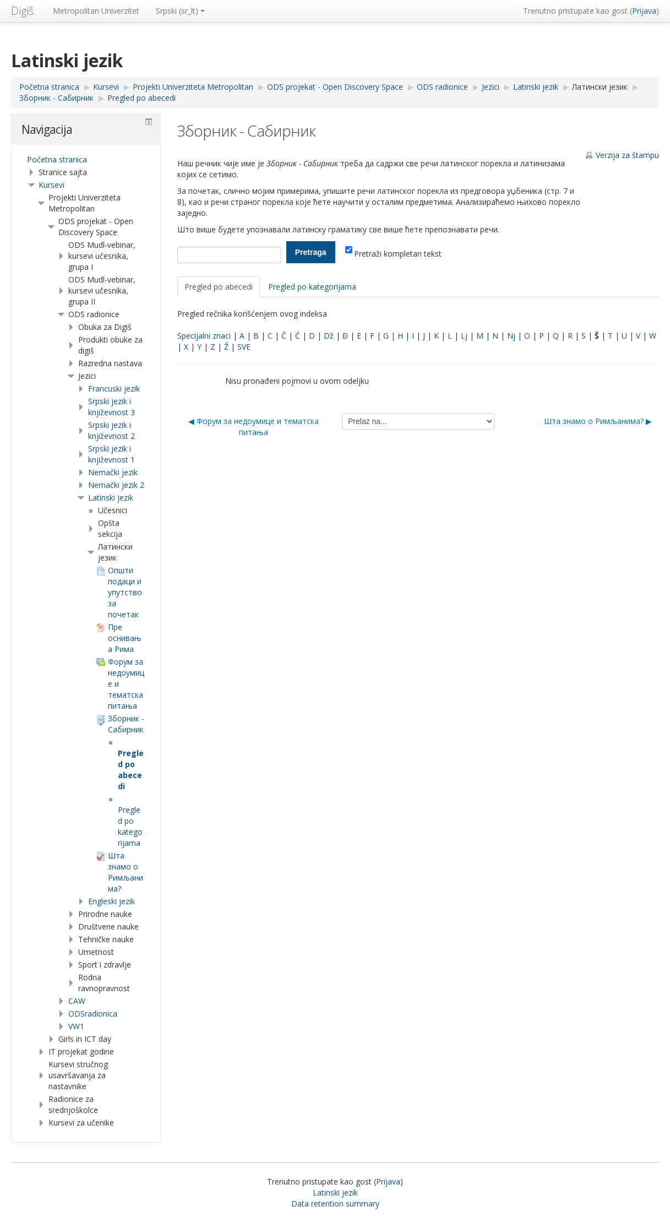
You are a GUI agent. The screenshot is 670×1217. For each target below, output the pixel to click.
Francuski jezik (114, 388)
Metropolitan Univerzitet (96, 11)
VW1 (76, 1026)
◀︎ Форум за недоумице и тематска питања (253, 426)
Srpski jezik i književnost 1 (111, 454)
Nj (511, 335)
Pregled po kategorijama (312, 286)
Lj (464, 335)
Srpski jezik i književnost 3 (111, 406)
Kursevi (51, 185)
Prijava (644, 11)
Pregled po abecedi (218, 286)
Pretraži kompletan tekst (393, 253)
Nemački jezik (113, 472)
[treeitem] (86, 159)
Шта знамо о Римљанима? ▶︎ (598, 421)
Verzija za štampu (627, 155)
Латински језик (600, 87)
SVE (243, 346)
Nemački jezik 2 (116, 485)
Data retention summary (335, 1203)
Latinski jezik (110, 497)
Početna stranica (57, 159)
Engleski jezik (111, 901)
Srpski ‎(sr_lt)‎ (180, 11)
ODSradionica (92, 1013)
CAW (76, 1001)
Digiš (22, 10)
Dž (329, 335)
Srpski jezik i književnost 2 (111, 430)
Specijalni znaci (204, 335)
